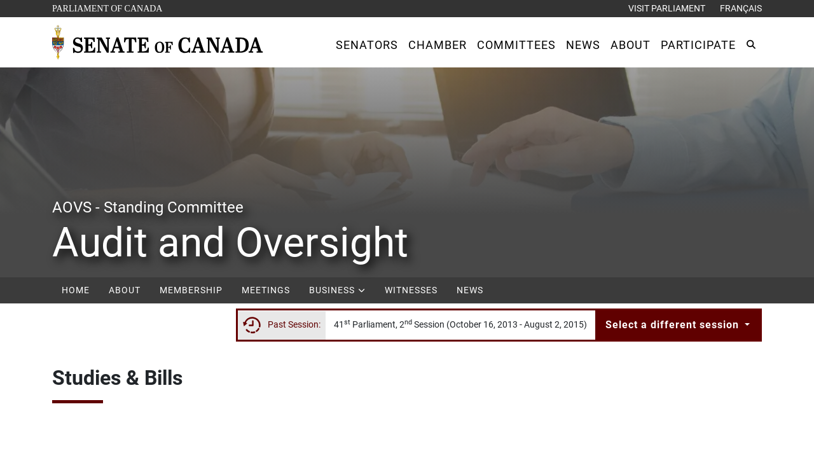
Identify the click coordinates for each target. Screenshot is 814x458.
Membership (191, 290)
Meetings (266, 290)
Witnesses (411, 290)
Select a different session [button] (673, 325)
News (470, 290)
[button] (367, 45)
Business (337, 290)
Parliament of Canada (107, 7)
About (125, 290)
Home (76, 290)
